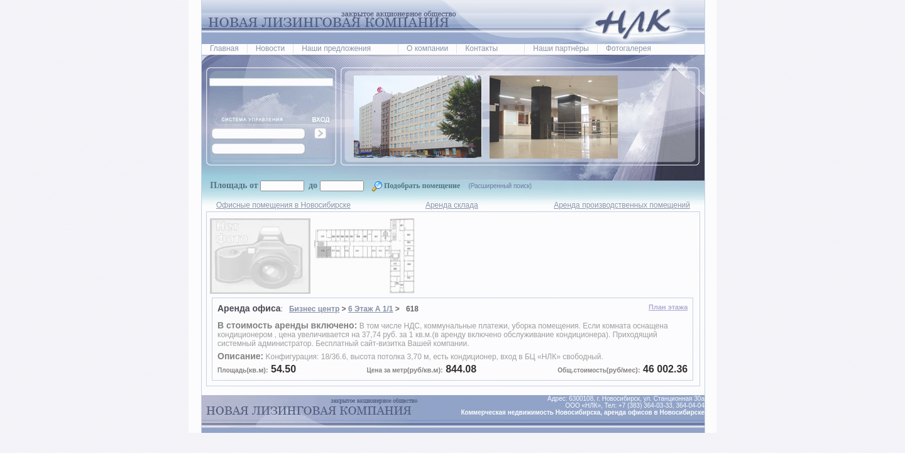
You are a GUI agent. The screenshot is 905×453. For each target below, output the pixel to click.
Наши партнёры (561, 48)
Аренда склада (451, 205)
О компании (427, 48)
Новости (270, 48)
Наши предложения (336, 48)
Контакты (481, 48)
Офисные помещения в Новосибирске (283, 205)
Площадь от (234, 185)
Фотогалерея (628, 48)
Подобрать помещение (417, 185)
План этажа (668, 307)
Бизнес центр (314, 309)
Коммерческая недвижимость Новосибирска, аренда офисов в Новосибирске (583, 412)
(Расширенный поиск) (500, 185)
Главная (224, 48)
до (312, 185)
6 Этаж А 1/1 (370, 309)
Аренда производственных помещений (622, 205)
